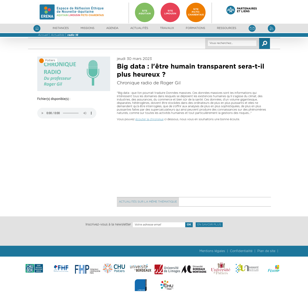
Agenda (112, 28)
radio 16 (72, 35)
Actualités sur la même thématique (148, 201)
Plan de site (266, 251)
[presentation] (154, 236)
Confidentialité (241, 251)
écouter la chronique (149, 119)
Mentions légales (212, 251)
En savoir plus (209, 224)
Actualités (139, 28)
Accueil (43, 35)
